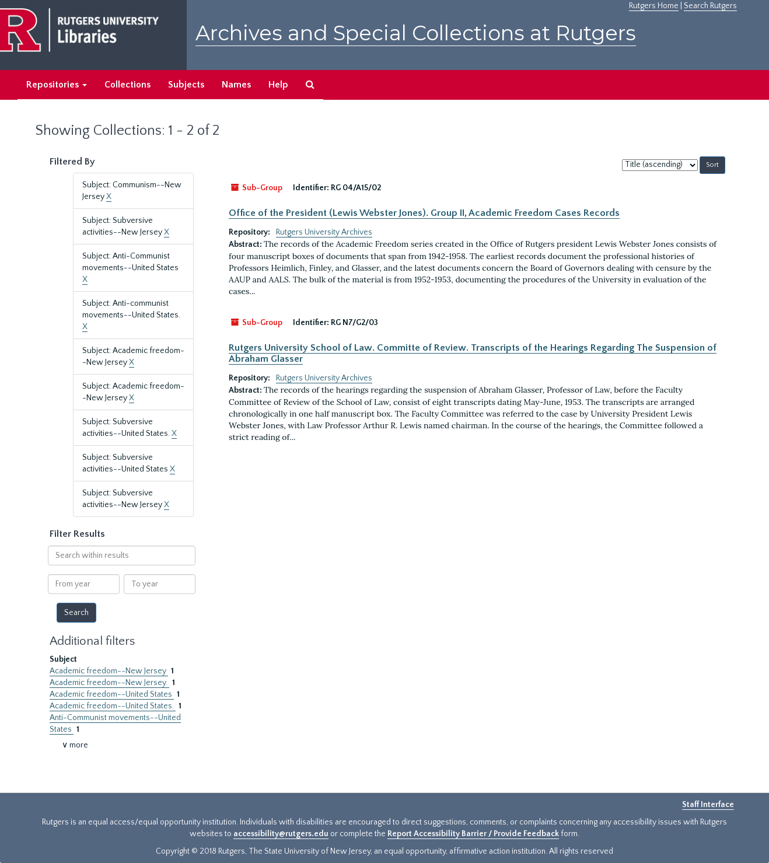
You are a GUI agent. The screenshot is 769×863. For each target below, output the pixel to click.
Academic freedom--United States (112, 694)
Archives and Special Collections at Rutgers (415, 33)
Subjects (186, 84)
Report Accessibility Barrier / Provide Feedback (473, 833)
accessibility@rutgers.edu (280, 833)
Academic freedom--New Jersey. (109, 682)
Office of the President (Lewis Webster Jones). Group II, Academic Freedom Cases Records (424, 213)
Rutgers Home (654, 6)
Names (236, 84)
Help (278, 84)
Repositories (56, 84)
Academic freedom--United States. (113, 706)
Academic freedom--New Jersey (109, 671)
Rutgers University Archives (324, 232)
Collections (127, 84)
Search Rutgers (710, 6)
